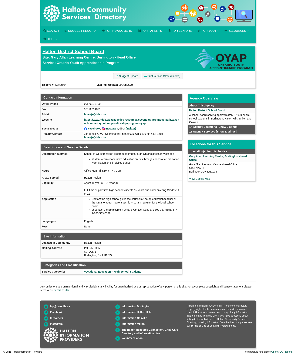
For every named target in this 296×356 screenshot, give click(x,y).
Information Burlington (136, 306)
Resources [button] (236, 30)
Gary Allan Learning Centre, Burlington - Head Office (93, 57)
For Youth (208, 30)
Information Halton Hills (136, 312)
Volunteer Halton (132, 338)
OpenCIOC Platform (282, 352)
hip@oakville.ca (60, 306)
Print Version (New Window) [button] (162, 76)
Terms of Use (61, 290)
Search (51, 30)
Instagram (111, 128)
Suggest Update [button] (127, 76)
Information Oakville (134, 318)
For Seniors (180, 30)
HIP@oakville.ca (225, 325)
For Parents (149, 30)
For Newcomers (116, 30)
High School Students (127, 271)
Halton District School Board (73, 51)
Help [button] (50, 39)
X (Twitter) (129, 128)
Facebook (94, 128)
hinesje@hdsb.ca (95, 114)
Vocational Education (97, 271)
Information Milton (133, 323)
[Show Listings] (228, 126)
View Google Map (199, 178)
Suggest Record (80, 30)
